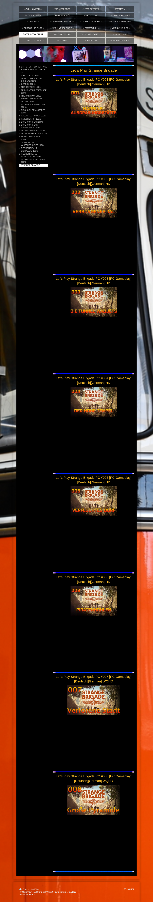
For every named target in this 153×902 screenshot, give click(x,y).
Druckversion (26, 889)
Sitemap (38, 889)
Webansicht (129, 889)
